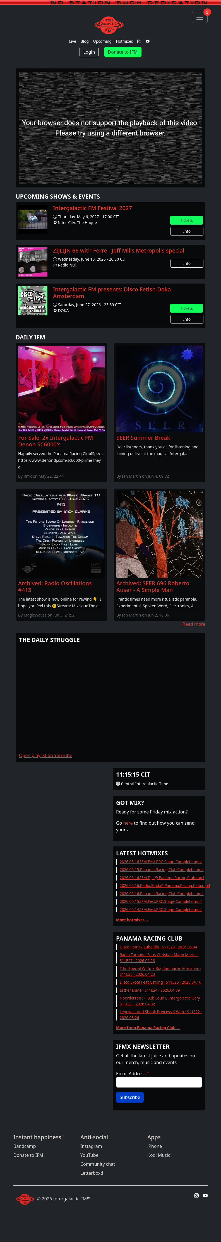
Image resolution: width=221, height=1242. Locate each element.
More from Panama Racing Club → (148, 1027)
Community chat (97, 1164)
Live (72, 41)
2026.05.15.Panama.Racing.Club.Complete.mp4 (162, 869)
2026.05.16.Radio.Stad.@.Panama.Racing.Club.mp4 (165, 885)
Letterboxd (91, 1173)
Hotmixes (124, 41)
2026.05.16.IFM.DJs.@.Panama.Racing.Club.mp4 (162, 877)
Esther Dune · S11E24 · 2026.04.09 (150, 990)
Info (187, 231)
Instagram (91, 1146)
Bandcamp (24, 1146)
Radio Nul (67, 265)
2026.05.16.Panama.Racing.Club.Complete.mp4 (162, 893)
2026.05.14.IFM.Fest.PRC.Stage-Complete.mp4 (161, 909)
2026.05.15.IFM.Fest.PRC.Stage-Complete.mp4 (161, 901)
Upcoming (102, 41)
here (128, 823)
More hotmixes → (132, 919)
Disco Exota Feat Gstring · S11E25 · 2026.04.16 (160, 982)
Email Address (131, 1073)
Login (89, 52)
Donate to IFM (123, 52)
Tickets (186, 220)
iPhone (154, 1146)
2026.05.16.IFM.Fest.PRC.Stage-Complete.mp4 (161, 861)
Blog (85, 41)
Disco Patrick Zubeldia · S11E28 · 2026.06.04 (158, 947)
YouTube (89, 1155)
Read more (193, 624)
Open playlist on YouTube (45, 755)
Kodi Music (158, 1155)
